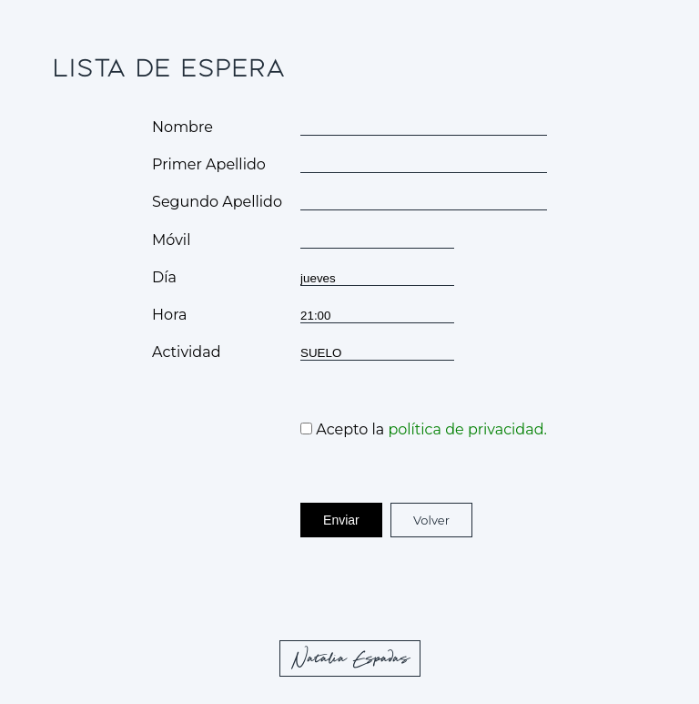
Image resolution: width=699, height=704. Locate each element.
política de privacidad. (467, 429)
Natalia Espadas (352, 659)
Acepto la (423, 429)
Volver (431, 520)
